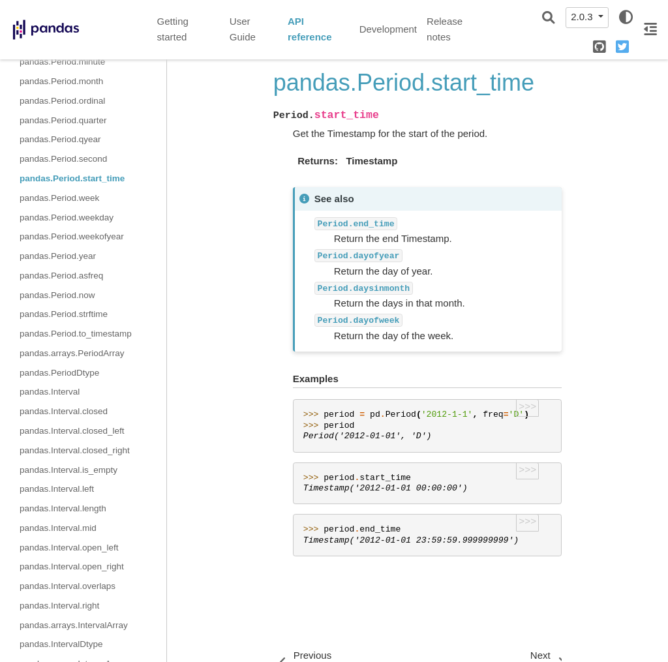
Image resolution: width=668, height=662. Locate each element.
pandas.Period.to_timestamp (76, 334)
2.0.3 (583, 16)
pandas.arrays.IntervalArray (74, 625)
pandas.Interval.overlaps (67, 586)
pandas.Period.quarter (63, 120)
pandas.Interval (50, 392)
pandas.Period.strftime (64, 314)
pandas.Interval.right (59, 605)
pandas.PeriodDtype (59, 373)
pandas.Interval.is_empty (68, 470)
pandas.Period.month (61, 81)
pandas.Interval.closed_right (75, 450)
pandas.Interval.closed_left (72, 431)
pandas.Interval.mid (58, 528)
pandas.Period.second (63, 159)
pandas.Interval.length (63, 508)
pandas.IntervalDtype (61, 644)
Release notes (445, 29)
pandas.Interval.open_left (69, 547)
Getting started (173, 29)
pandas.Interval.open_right (72, 566)
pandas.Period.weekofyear (72, 236)
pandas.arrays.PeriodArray (72, 353)
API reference (310, 29)
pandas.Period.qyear (60, 139)
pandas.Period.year (58, 256)
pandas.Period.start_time (72, 178)
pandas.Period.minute (62, 62)
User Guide (243, 29)
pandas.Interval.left (57, 489)
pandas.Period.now (57, 295)
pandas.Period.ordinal (62, 101)
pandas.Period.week (59, 198)
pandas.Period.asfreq (61, 275)
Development (388, 29)
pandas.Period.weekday (67, 217)
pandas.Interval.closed (64, 411)
